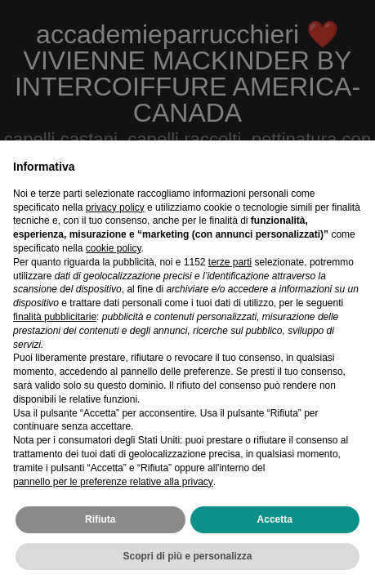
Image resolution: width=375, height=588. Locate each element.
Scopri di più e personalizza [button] (187, 556)
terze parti (230, 262)
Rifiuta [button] (100, 519)
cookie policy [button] (113, 248)
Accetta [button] (274, 519)
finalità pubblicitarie (54, 317)
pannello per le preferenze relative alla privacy (113, 482)
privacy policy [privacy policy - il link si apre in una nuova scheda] (115, 207)
